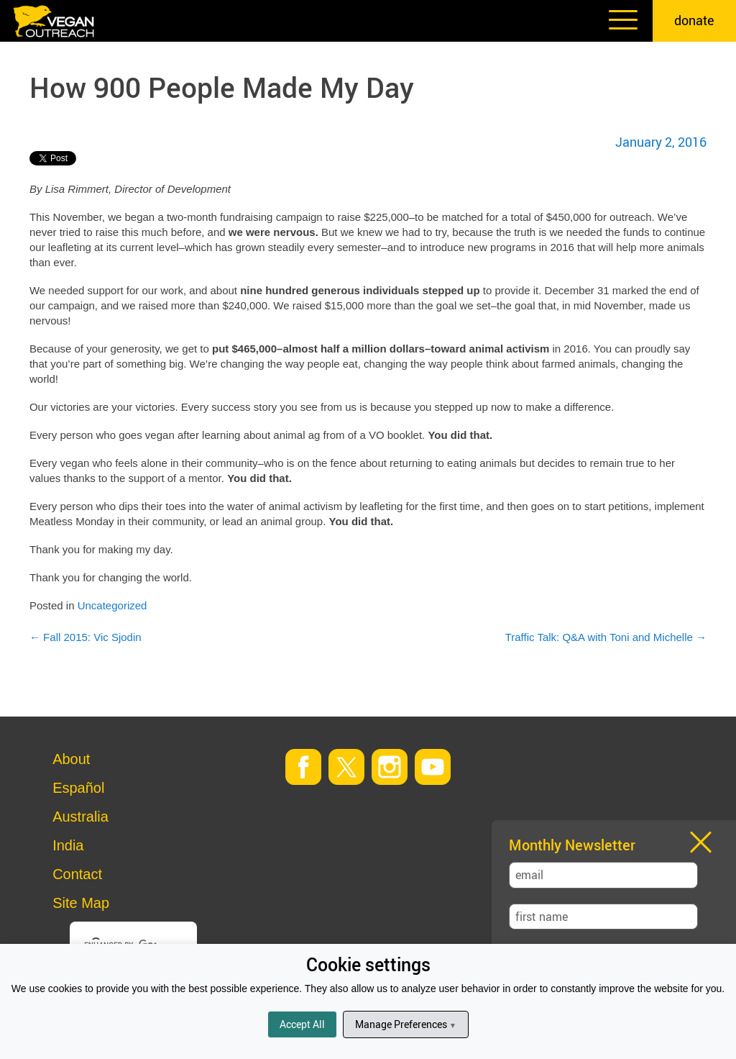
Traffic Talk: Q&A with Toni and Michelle (606, 637)
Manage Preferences (405, 1024)
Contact (77, 874)
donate (694, 20)
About (71, 759)
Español (78, 788)
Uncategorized (112, 605)
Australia (80, 816)
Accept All (302, 1024)
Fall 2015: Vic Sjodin (85, 637)
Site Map (80, 903)
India (67, 845)
